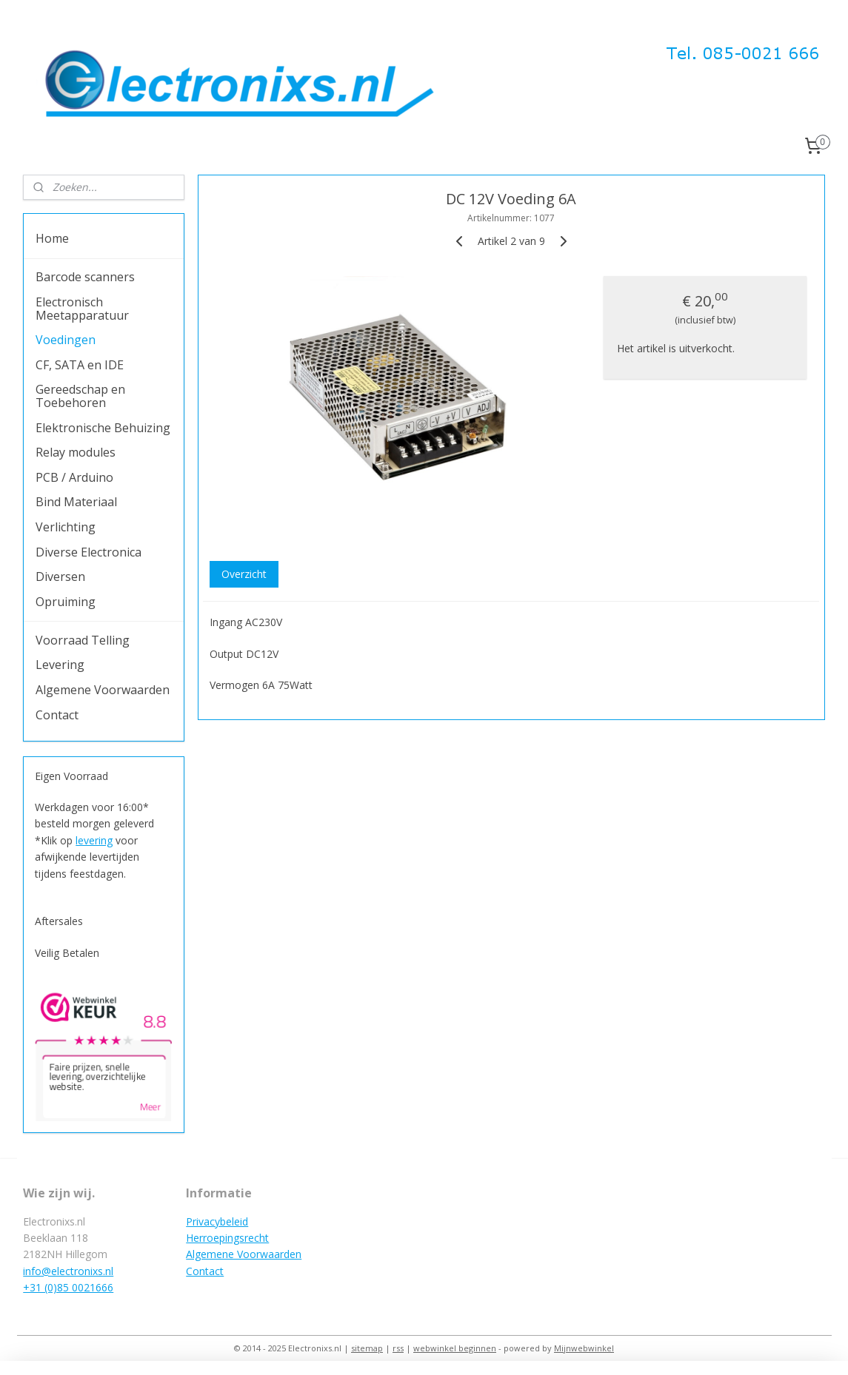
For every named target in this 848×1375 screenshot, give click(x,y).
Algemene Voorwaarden (103, 690)
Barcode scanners (85, 277)
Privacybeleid (217, 1221)
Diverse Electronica (88, 552)
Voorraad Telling (83, 640)
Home (52, 238)
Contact (57, 715)
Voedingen (66, 340)
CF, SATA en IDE (80, 365)
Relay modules (76, 452)
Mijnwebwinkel (584, 1348)
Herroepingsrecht (227, 1238)
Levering (60, 664)
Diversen (60, 576)
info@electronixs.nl (68, 1271)
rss (398, 1348)
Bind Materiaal (76, 502)
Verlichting (66, 527)
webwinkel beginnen (454, 1348)
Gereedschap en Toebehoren (80, 396)
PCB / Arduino (74, 477)
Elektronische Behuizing (103, 428)
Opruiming (66, 602)
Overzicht (244, 574)
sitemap (367, 1348)
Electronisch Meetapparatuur (82, 308)
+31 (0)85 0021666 (68, 1287)
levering (94, 840)
